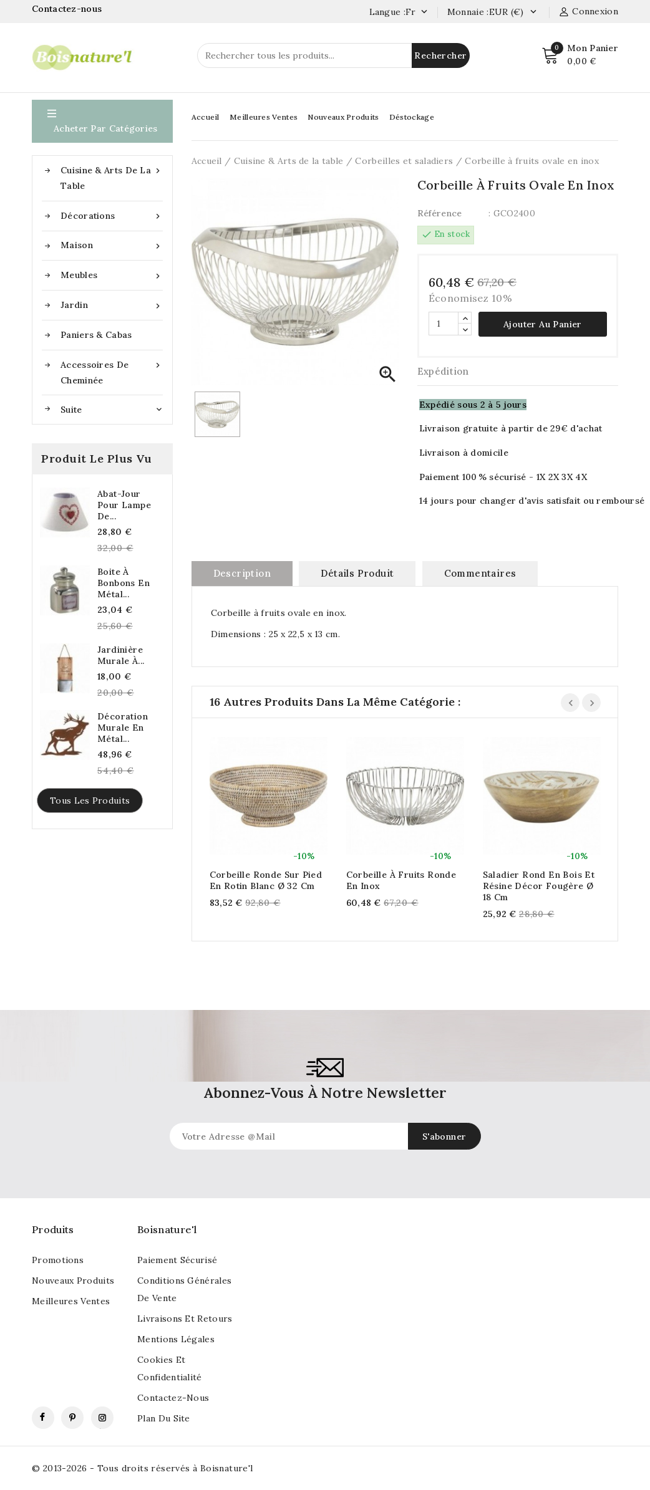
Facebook (43, 1417)
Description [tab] (242, 573)
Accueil (206, 117)
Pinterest (72, 1417)
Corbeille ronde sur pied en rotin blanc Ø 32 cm (266, 880)
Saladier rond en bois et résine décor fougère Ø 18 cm (539, 886)
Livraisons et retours (184, 1318)
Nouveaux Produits (343, 117)
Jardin (112, 305)
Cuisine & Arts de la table (112, 177)
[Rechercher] (333, 55)
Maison (112, 245)
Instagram (102, 1417)
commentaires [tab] (480, 573)
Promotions (58, 1260)
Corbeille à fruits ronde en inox (401, 880)
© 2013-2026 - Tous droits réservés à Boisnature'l (142, 1468)
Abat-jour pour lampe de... (124, 505)
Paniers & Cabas (96, 334)
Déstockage (411, 117)
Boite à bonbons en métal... (123, 583)
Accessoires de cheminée (112, 371)
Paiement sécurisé (177, 1260)
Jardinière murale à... (120, 655)
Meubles (112, 275)
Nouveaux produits (73, 1280)
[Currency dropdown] (533, 12)
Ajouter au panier (542, 324)
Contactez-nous (68, 8)
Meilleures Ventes (264, 117)
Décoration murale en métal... (122, 727)
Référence (439, 213)
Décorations (112, 216)
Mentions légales (176, 1339)
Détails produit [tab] (357, 573)
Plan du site (163, 1418)
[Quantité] (443, 323)
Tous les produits (90, 800)
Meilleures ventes (71, 1301)
